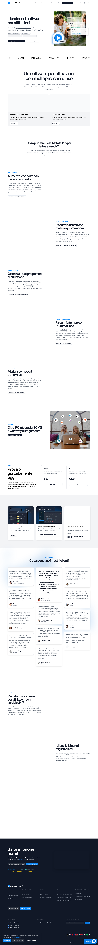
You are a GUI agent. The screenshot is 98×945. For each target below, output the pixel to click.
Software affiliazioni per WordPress (82, 896)
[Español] (72, 935)
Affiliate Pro (38, 30)
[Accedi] (84, 3)
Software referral (78, 899)
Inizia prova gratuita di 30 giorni (16, 40)
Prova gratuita (78, 2)
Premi (41, 891)
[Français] (75, 935)
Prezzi (9, 890)
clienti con (22, 859)
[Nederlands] (82, 935)
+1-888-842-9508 (14, 925)
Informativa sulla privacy (68, 942)
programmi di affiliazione (23, 28)
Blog (58, 889)
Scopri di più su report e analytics (16, 392)
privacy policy (17, 937)
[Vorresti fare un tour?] (21, 523)
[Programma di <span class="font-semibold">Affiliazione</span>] (28, 110)
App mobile (10, 898)
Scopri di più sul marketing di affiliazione (66, 245)
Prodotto (30, 3)
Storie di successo (44, 894)
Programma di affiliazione (45, 897)
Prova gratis (53, 484)
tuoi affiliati (64, 330)
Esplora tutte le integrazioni (14, 435)
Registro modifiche (26, 894)
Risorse (37, 3)
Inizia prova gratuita (13, 908)
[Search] (59, 3)
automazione (59, 333)
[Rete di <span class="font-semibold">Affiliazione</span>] (69, 110)
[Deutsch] (67, 935)
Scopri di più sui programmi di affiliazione (18, 294)
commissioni (29, 285)
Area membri (25, 891)
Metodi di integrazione (13, 895)
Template (59, 891)
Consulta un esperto (67, 2)
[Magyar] (77, 935)
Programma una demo (31, 864)
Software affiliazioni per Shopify (82, 889)
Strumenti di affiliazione (80, 901)
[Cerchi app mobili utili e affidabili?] (77, 523)
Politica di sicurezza (56, 942)
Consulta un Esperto (33, 41)
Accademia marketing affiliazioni (64, 894)
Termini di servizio (46, 942)
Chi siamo (42, 889)
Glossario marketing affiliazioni (64, 897)
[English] (70, 935)
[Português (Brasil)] (87, 935)
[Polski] (84, 935)
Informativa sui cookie (81, 942)
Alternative (10, 901)
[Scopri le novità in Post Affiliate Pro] (49, 523)
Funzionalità (10, 892)
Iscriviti (88, 922)
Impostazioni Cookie (31, 940)
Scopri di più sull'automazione (63, 343)
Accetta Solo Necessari (18, 940)
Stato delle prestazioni (27, 897)
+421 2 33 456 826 (14, 922)
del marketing (70, 87)
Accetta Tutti (7, 940)
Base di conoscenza (26, 889)
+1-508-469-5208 (14, 927)
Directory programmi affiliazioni (64, 900)
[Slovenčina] (89, 935)
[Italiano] (80, 935)
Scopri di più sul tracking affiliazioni (17, 196)
